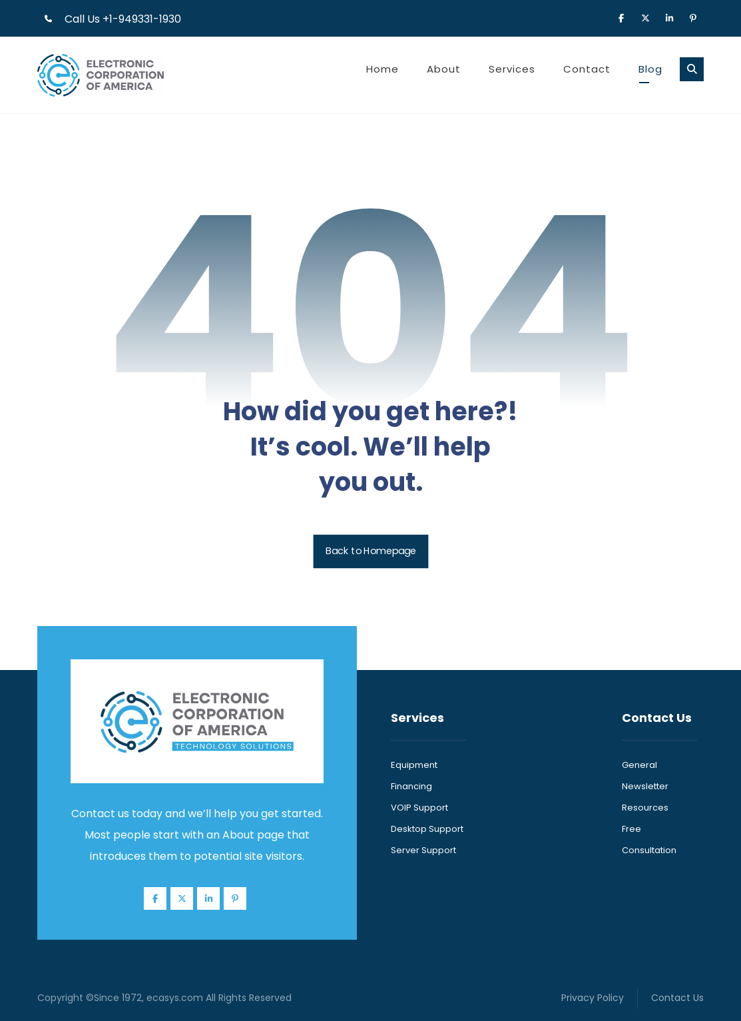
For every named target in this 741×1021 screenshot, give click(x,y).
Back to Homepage (370, 552)
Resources (645, 807)
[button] (621, 17)
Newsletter (645, 786)
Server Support (423, 850)
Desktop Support (427, 829)
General (639, 765)
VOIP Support (419, 807)
